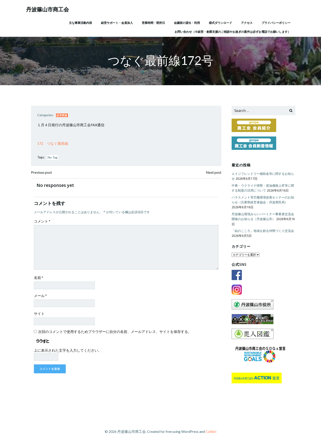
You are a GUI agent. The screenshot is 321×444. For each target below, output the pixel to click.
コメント (43, 223)
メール (41, 297)
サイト (40, 315)
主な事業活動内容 (80, 22)
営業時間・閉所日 (153, 22)
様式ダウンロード (220, 22)
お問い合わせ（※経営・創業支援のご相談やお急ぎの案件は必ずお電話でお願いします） (232, 31)
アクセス (246, 22)
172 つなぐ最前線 (53, 144)
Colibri (211, 431)
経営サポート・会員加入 (116, 22)
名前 (39, 279)
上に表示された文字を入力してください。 (69, 352)
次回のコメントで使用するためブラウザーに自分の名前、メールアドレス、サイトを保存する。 (116, 333)
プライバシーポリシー (275, 22)
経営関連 (63, 116)
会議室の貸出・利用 (186, 22)
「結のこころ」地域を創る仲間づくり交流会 (262, 231)
